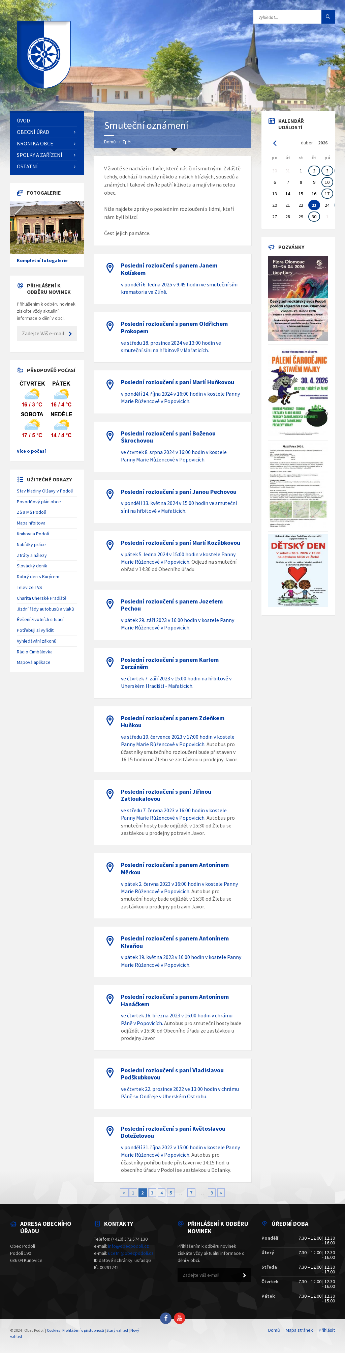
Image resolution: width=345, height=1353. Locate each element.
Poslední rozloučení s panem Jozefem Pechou (172, 605)
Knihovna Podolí (33, 534)
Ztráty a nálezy (32, 555)
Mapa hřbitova (31, 523)
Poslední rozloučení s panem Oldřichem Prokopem (174, 327)
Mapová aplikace (34, 662)
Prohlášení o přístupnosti (83, 1330)
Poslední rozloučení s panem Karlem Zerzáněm (170, 663)
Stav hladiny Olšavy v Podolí (45, 491)
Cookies (53, 1330)
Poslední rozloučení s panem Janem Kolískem (169, 269)
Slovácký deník (32, 566)
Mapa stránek (299, 1330)
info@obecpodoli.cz (128, 1246)
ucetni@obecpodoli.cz (131, 1253)
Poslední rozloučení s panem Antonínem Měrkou (175, 868)
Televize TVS (29, 587)
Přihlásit (327, 1330)
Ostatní (27, 166)
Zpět (127, 142)
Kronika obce (35, 143)
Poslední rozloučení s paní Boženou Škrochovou (168, 437)
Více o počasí (31, 451)
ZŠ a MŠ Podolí (31, 512)
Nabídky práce (31, 544)
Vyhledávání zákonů (37, 641)
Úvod (23, 120)
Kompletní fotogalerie (42, 260)
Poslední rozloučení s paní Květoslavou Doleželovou (173, 1132)
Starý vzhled (117, 1330)
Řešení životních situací (40, 619)
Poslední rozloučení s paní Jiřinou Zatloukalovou (166, 795)
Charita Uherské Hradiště (41, 598)
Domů (110, 142)
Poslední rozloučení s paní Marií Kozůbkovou (180, 542)
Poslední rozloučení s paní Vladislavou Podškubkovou (172, 1073)
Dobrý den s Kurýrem (38, 576)
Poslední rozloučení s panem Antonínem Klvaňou (175, 942)
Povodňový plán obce (39, 502)
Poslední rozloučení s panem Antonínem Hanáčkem (175, 1000)
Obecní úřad (33, 132)
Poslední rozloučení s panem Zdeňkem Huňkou (172, 721)
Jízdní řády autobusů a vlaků (45, 609)
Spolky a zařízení (39, 154)
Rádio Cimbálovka (35, 652)
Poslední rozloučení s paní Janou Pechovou (179, 492)
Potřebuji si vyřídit (35, 630)
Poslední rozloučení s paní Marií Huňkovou (177, 382)
